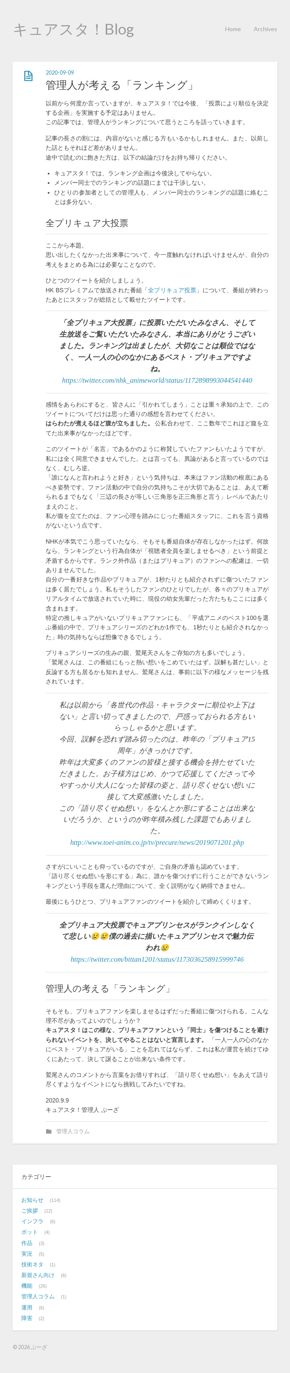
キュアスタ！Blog (73, 29)
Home (233, 28)
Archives (265, 28)
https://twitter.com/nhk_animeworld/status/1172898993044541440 (157, 380)
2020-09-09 (60, 73)
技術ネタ (32, 1265)
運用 (26, 1308)
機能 (26, 1286)
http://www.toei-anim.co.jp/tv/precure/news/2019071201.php (157, 842)
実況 (26, 1254)
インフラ (32, 1222)
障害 (26, 1318)
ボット (29, 1232)
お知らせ (32, 1200)
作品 (26, 1243)
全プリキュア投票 (172, 290)
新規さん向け (38, 1275)
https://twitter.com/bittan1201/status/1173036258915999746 (157, 959)
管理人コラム (73, 1131)
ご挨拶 (29, 1211)
